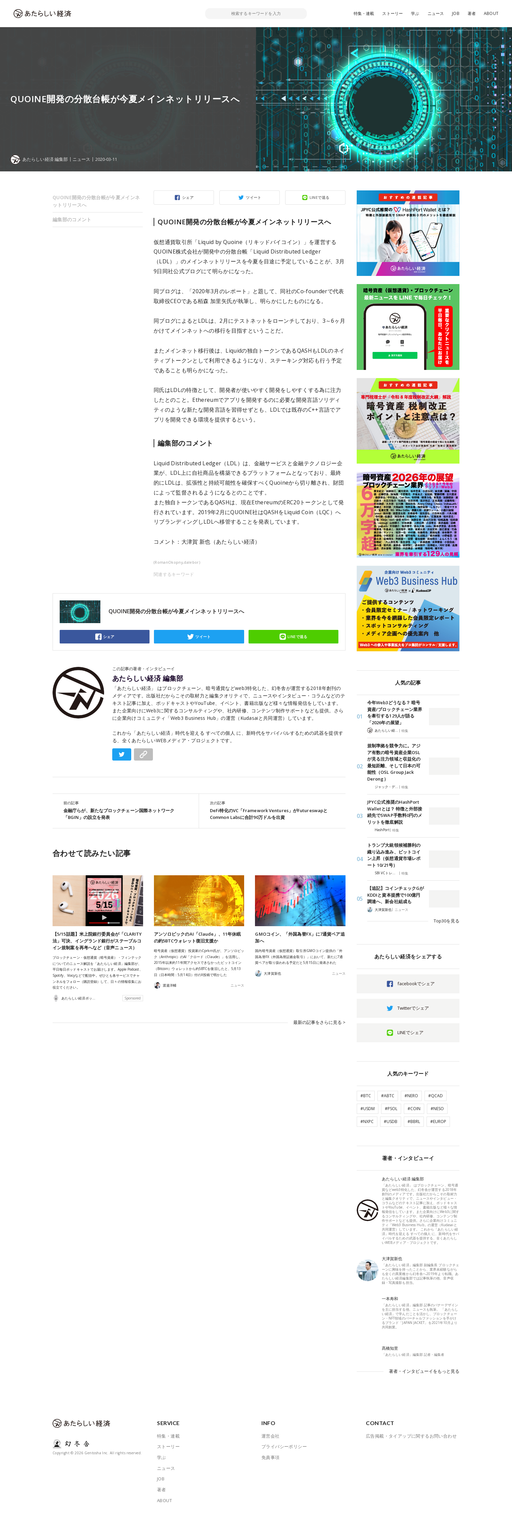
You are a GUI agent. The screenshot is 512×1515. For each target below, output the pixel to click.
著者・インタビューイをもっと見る (424, 1371)
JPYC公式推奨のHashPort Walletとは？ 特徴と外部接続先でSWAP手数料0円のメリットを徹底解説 (394, 812)
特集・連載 (364, 13)
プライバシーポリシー (284, 1446)
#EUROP (438, 1121)
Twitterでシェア (413, 1008)
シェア (188, 197)
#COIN (414, 1108)
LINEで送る (320, 197)
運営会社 (270, 1436)
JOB (455, 13)
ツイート (253, 197)
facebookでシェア (416, 983)
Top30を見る (446, 921)
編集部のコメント (72, 219)
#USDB (390, 1121)
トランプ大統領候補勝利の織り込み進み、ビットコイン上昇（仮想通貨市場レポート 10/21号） (393, 855)
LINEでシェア (410, 1032)
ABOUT (491, 13)
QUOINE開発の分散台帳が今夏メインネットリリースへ (96, 201)
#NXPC (367, 1121)
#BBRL (414, 1121)
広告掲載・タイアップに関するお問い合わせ (411, 1436)
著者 (472, 13)
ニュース (436, 13)
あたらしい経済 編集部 (147, 678)
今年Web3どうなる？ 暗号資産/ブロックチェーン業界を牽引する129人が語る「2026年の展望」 (394, 712)
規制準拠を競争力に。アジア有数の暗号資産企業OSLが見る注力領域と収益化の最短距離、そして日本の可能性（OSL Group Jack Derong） (393, 762)
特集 (404, 730)
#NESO (437, 1108)
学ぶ (415, 13)
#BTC (365, 1096)
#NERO (411, 1096)
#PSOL (391, 1108)
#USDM (367, 1108)
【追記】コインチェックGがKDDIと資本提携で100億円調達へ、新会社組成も (395, 894)
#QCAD (435, 1096)
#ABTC (387, 1096)
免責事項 (270, 1457)
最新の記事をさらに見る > (319, 1022)
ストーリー (392, 13)
